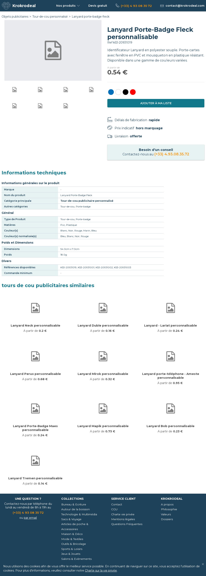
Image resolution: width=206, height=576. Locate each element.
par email (30, 518)
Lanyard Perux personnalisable (35, 374)
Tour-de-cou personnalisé (50, 16)
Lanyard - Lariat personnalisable (170, 325)
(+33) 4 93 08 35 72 (136, 6)
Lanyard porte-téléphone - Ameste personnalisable (170, 376)
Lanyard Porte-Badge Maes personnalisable (35, 428)
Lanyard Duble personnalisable (103, 325)
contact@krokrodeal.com (185, 5)
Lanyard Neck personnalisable (35, 325)
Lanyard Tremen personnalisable (35, 478)
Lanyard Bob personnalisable (170, 426)
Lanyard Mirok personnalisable (103, 374)
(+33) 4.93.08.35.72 (171, 154)
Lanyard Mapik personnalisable (103, 426)
